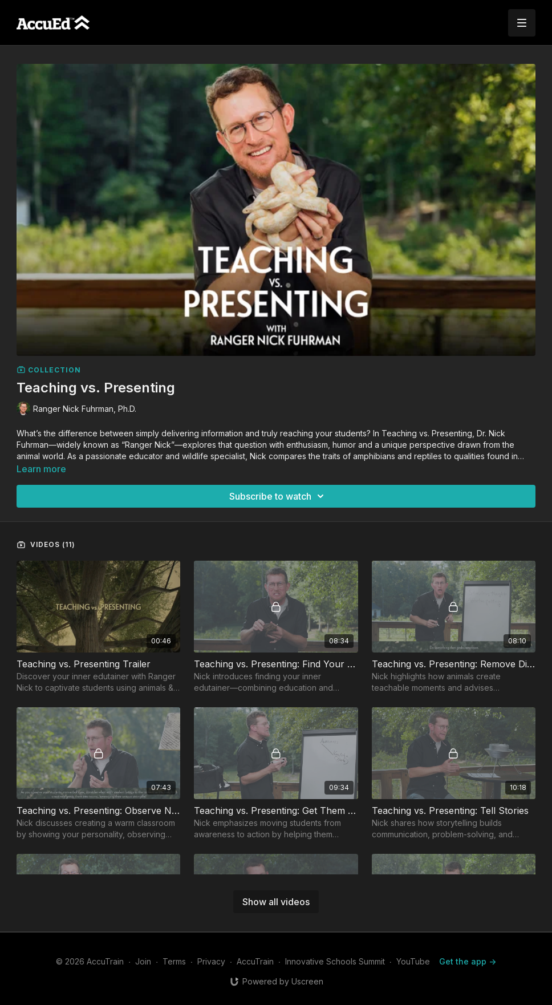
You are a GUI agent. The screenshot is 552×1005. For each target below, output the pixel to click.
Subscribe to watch (278, 496)
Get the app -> (467, 961)
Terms (174, 961)
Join (143, 961)
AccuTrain (255, 961)
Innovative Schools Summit (335, 961)
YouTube (413, 961)
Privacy (211, 961)
